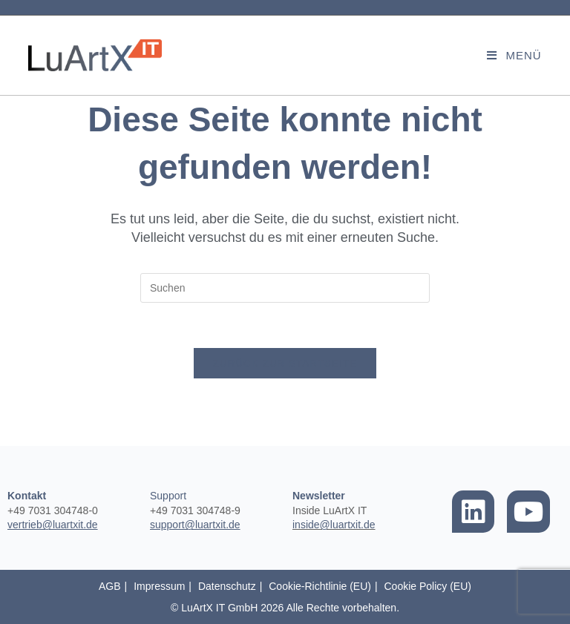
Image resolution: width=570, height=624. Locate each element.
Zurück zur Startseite (285, 363)
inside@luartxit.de (334, 525)
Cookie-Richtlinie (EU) (320, 586)
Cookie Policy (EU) (427, 586)
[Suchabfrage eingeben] (285, 288)
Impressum (159, 586)
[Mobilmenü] (514, 55)
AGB (110, 586)
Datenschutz (227, 586)
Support (168, 496)
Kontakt (26, 496)
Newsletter (318, 496)
